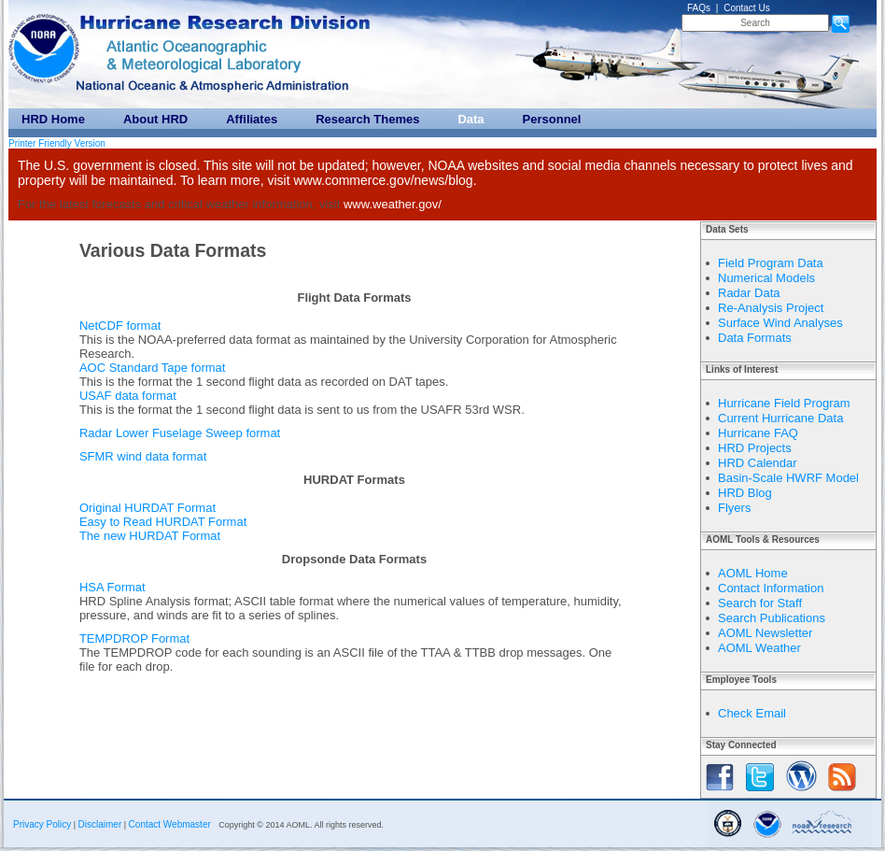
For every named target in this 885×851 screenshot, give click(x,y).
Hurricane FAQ (758, 433)
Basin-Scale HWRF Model (788, 478)
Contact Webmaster (170, 824)
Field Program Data (770, 263)
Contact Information (770, 588)
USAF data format (127, 396)
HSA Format (112, 587)
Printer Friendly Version (56, 143)
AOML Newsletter (765, 633)
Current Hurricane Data (780, 418)
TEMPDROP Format (134, 638)
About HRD (155, 119)
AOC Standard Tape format (152, 368)
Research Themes (367, 119)
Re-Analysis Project (770, 308)
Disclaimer (100, 824)
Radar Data (749, 293)
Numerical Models (766, 278)
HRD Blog (745, 493)
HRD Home (53, 119)
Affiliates (251, 119)
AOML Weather (759, 648)
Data (470, 119)
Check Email (752, 713)
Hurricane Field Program (784, 403)
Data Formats (755, 338)
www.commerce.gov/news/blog (382, 180)
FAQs (698, 8)
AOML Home (753, 573)
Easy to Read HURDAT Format (162, 522)
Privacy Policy (42, 824)
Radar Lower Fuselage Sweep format (179, 433)
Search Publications (771, 618)
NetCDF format (120, 326)
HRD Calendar (757, 463)
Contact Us (746, 8)
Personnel (552, 119)
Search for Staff (760, 603)
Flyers (734, 508)
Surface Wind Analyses (780, 323)
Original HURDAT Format (147, 508)
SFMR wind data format (143, 456)
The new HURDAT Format (149, 536)
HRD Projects (755, 448)
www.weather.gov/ (393, 204)
